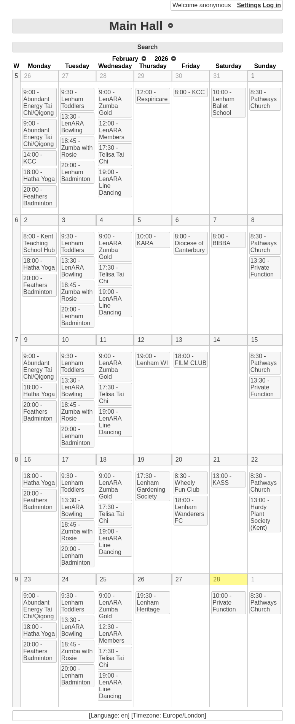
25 (103, 579)
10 (65, 340)
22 (254, 459)
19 (140, 459)
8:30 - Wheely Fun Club (187, 483)
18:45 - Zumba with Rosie (77, 148)
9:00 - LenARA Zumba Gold (110, 102)
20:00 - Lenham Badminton (76, 172)
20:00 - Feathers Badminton (38, 196)
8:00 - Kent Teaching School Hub (39, 243)
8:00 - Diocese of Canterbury (190, 243)
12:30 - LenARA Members (111, 634)
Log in (272, 5)
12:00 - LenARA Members (111, 130)
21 (216, 459)
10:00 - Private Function (224, 602)
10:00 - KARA (146, 239)
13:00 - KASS (221, 479)
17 (65, 459)
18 (103, 459)
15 (254, 340)
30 (178, 76)
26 (27, 76)
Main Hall (136, 26)
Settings (249, 5)
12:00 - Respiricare (152, 95)
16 (27, 459)
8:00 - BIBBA (221, 239)
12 (140, 340)
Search (147, 47)
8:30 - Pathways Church (263, 99)
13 (178, 340)
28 (103, 76)
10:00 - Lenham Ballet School (223, 102)
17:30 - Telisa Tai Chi (111, 154)
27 (65, 76)
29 (140, 76)
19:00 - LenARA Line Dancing (110, 182)
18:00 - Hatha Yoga (39, 175)
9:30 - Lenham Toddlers (72, 99)
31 (216, 76)
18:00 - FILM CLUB (191, 359)
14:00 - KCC (32, 158)
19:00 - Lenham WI (152, 359)
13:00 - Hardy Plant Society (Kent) (260, 514)
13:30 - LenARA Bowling (72, 123)
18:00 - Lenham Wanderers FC (189, 510)
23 (27, 579)
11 (103, 340)
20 (178, 459)
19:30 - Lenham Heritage (148, 602)
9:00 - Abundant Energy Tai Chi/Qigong (38, 102)
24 (65, 579)
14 (216, 340)
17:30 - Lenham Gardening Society (151, 486)
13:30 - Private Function (262, 267)
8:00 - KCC (190, 92)
